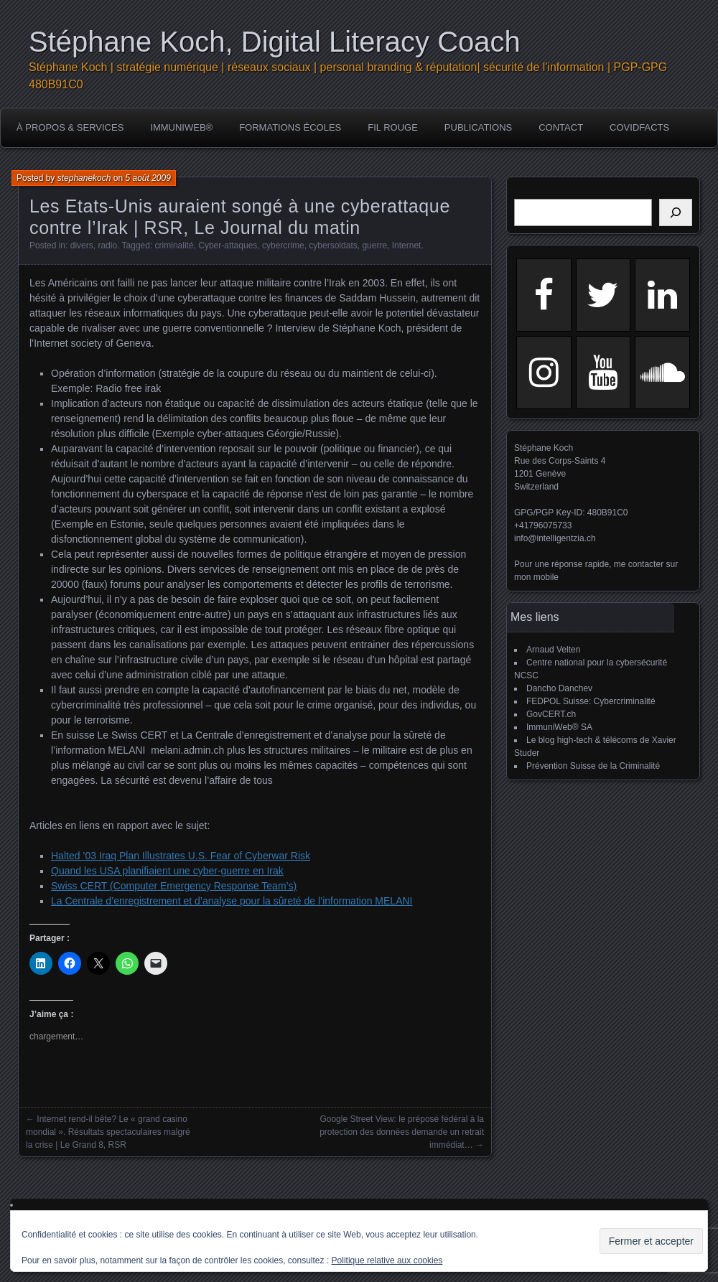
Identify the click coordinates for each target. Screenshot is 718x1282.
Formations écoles (290, 127)
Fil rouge (393, 127)
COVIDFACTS (639, 127)
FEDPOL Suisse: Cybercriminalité (591, 701)
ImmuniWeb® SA (559, 727)
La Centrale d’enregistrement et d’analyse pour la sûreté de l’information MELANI (232, 901)
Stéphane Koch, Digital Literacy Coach (275, 41)
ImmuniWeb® (181, 127)
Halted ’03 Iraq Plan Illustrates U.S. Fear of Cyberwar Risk (180, 855)
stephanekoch (84, 178)
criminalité (174, 245)
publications (478, 127)
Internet (406, 245)
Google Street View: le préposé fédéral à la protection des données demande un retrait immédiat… (402, 1132)
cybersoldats (333, 245)
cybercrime (283, 245)
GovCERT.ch (551, 714)
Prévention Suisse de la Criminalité (593, 766)
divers (81, 245)
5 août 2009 (147, 178)
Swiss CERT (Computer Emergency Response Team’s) (174, 886)
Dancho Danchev (559, 688)
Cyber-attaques (227, 245)
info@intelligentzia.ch (555, 538)
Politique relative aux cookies (387, 1260)
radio (107, 245)
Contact (560, 127)
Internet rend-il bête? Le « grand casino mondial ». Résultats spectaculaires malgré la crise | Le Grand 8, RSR (108, 1132)
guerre (374, 245)
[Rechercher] (675, 212)
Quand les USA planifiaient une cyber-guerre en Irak (167, 870)
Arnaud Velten (553, 650)
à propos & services (70, 127)
